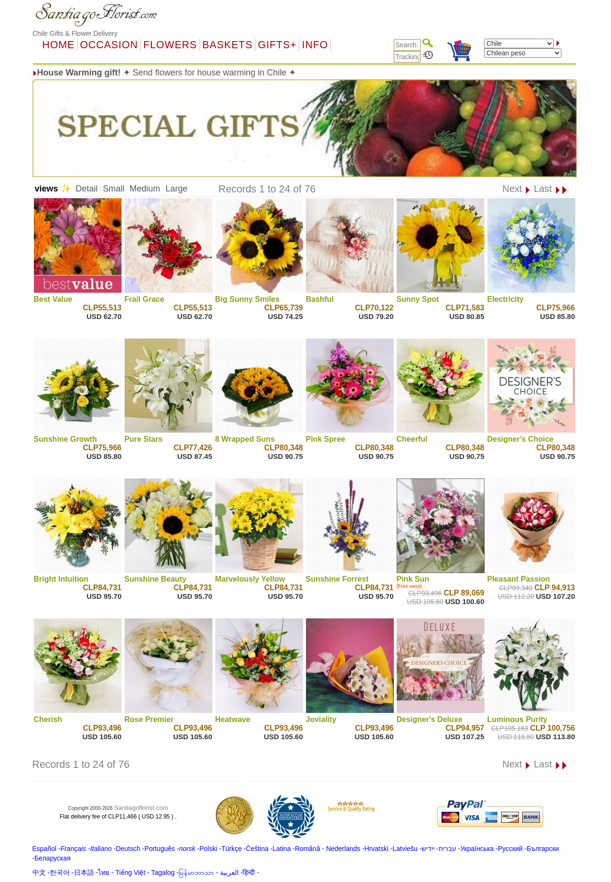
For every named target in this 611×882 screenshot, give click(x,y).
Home (58, 45)
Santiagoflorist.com (141, 807)
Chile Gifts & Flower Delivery (74, 33)
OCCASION (109, 45)
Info (315, 45)
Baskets (227, 45)
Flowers (170, 45)
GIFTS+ (277, 45)
